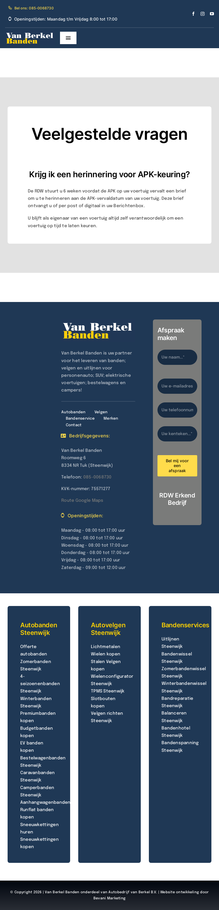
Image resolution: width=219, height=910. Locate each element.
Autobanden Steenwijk (38, 628)
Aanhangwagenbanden (45, 802)
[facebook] (193, 14)
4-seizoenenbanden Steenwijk (40, 683)
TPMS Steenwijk (108, 691)
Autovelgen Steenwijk (108, 628)
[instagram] (203, 14)
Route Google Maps (82, 500)
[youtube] (212, 14)
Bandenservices (185, 625)
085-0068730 (97, 477)
